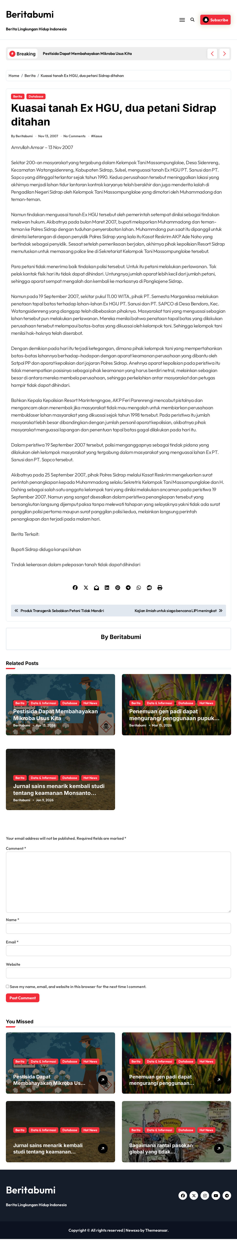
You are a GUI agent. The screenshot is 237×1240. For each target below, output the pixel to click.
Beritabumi (31, 14)
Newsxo (133, 1231)
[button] (224, 54)
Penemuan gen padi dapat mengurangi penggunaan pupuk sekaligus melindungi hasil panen (173, 719)
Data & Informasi (43, 704)
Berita (17, 96)
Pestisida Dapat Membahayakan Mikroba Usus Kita (49, 1084)
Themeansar (156, 1231)
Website (13, 965)
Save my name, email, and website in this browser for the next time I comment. (78, 987)
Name (12, 920)
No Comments (75, 137)
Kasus (98, 137)
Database (36, 96)
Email (12, 942)
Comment (16, 849)
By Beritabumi (22, 137)
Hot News (90, 704)
